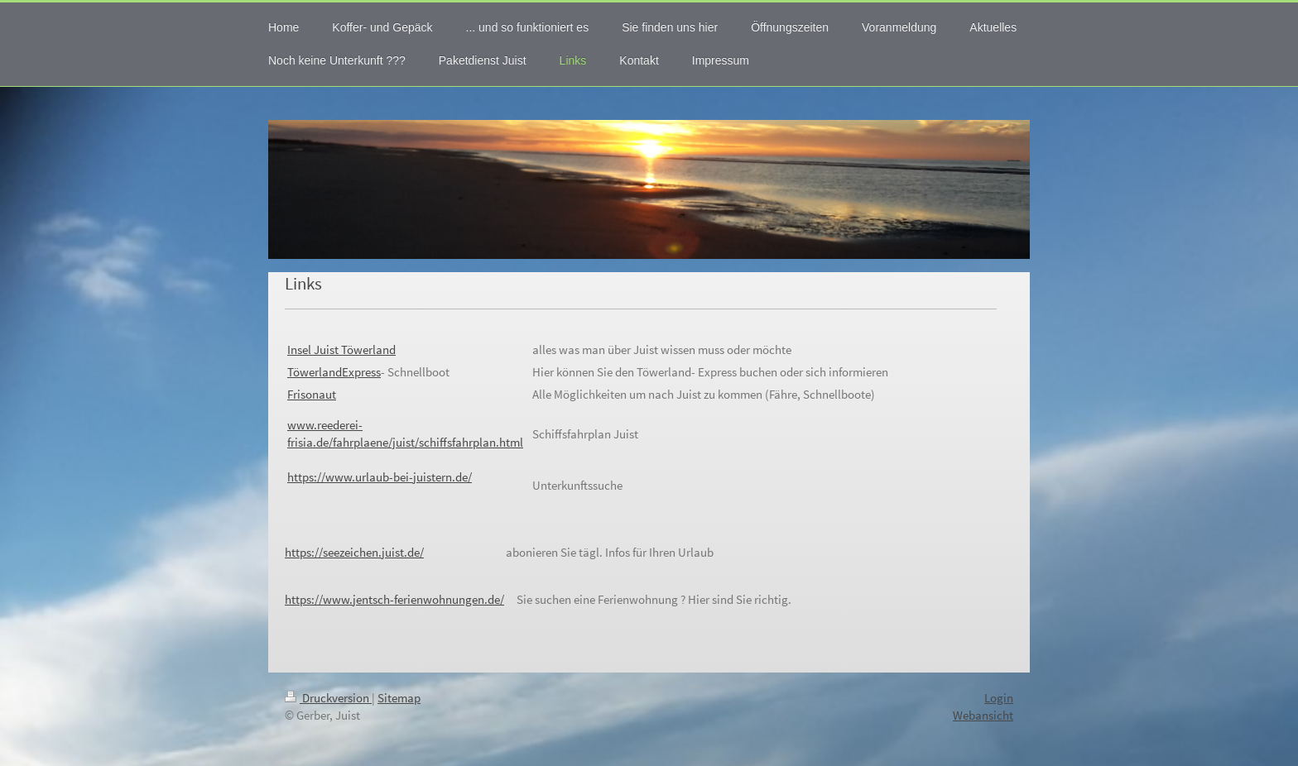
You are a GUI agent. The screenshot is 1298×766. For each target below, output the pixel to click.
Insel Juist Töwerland (341, 349)
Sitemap (399, 698)
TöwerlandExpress (334, 372)
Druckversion (328, 698)
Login (998, 698)
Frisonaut (311, 394)
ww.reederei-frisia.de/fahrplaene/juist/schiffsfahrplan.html (405, 433)
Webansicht (983, 715)
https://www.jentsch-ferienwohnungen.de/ (394, 599)
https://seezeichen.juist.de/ (354, 552)
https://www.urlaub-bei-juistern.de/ (379, 477)
